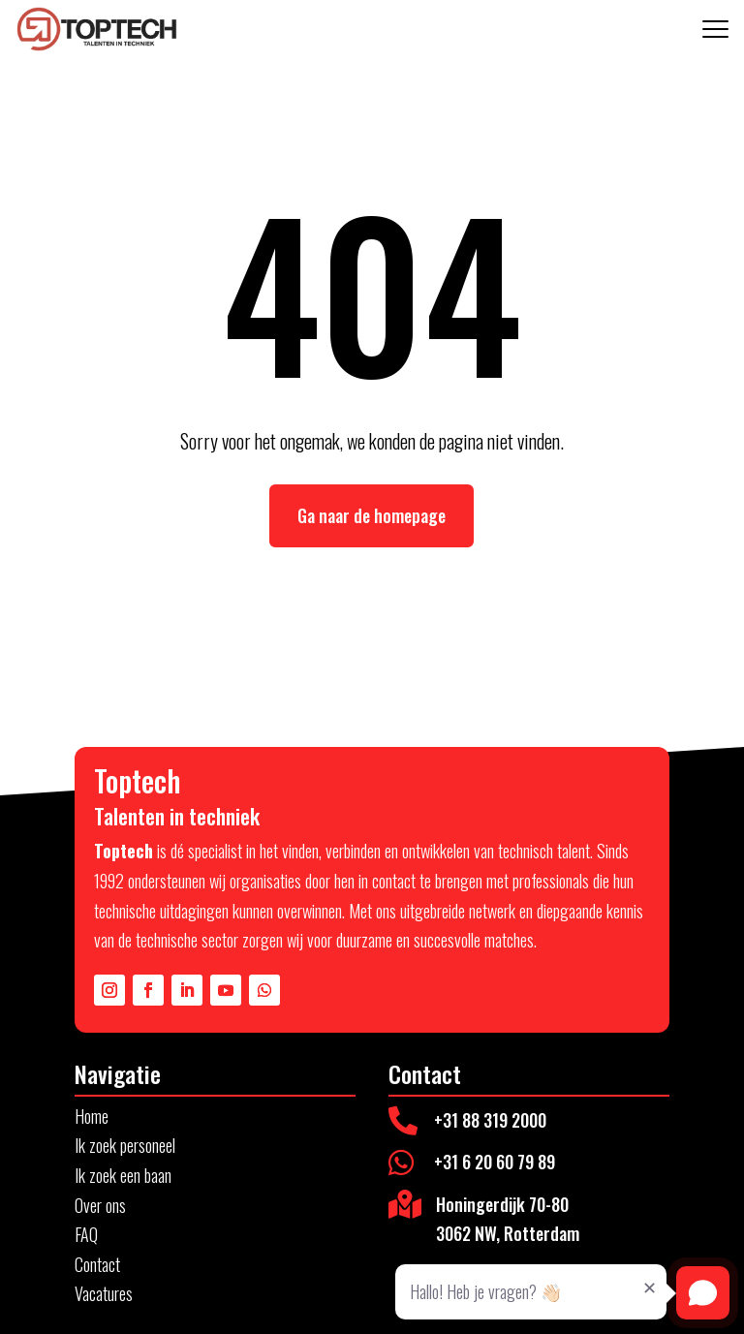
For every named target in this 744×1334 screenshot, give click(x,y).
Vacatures (104, 1293)
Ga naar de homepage (371, 515)
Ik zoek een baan (123, 1175)
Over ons (100, 1205)
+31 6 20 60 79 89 (494, 1161)
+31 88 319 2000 (490, 1119)
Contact (97, 1264)
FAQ (86, 1234)
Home (91, 1116)
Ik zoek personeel (125, 1145)
